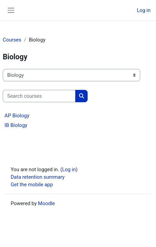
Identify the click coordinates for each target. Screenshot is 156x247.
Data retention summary (38, 177)
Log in (144, 10)
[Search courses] (39, 96)
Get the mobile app (32, 184)
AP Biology (16, 116)
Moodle (46, 203)
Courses (12, 40)
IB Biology (15, 125)
